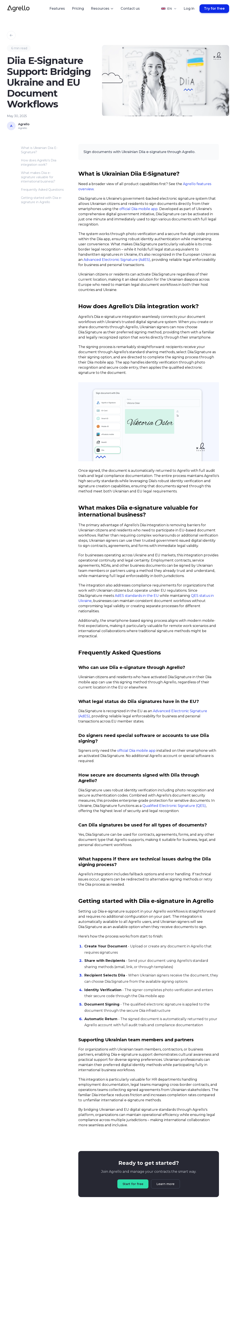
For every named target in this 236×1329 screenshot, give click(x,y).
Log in (189, 8)
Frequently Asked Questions (42, 190)
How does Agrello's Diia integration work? (38, 162)
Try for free (214, 8)
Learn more (165, 1184)
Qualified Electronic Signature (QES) (174, 806)
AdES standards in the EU (137, 596)
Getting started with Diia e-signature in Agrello (41, 200)
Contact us (130, 8)
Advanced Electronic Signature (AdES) (116, 260)
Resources (102, 8)
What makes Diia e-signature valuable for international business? (38, 177)
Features (57, 8)
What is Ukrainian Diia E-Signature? (39, 150)
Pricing (78, 8)
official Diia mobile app (138, 209)
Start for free (133, 1184)
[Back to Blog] (11, 35)
